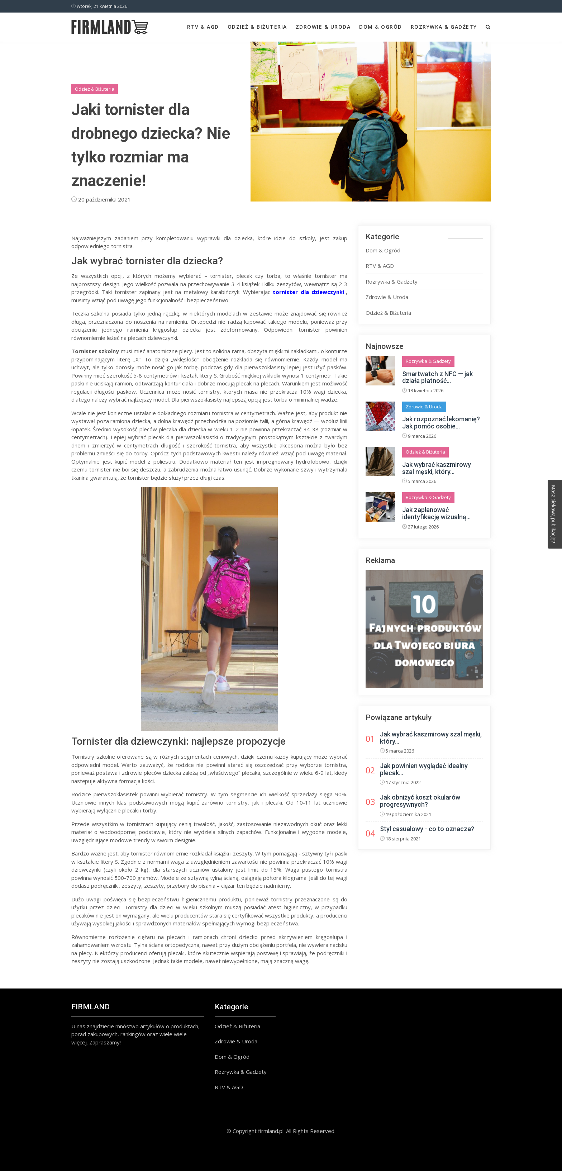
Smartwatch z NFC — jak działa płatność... (437, 377)
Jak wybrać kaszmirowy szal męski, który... (436, 468)
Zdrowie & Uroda (323, 26)
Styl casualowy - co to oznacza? (427, 829)
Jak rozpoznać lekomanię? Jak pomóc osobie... (441, 422)
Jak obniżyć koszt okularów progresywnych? (420, 800)
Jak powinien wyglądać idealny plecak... (424, 769)
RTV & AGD (203, 26)
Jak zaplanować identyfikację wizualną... (436, 513)
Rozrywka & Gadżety (444, 26)
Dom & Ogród (380, 26)
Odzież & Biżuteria (257, 26)
